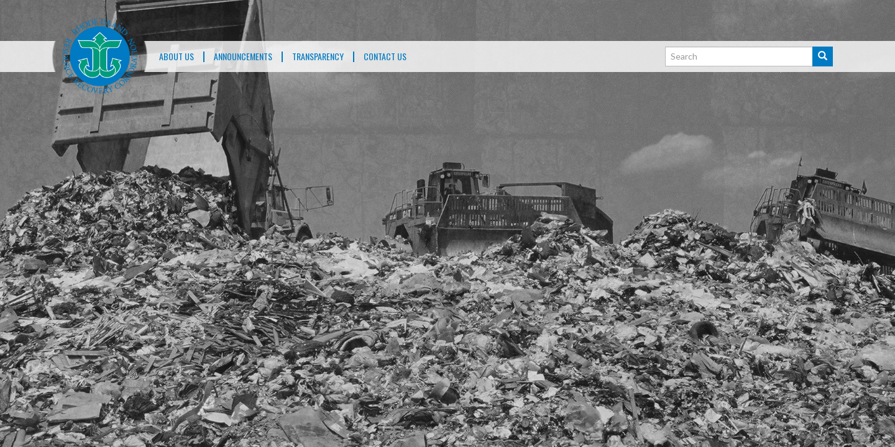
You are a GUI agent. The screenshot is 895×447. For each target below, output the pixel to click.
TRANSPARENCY (318, 57)
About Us (176, 57)
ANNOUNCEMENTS (243, 57)
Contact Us (385, 57)
